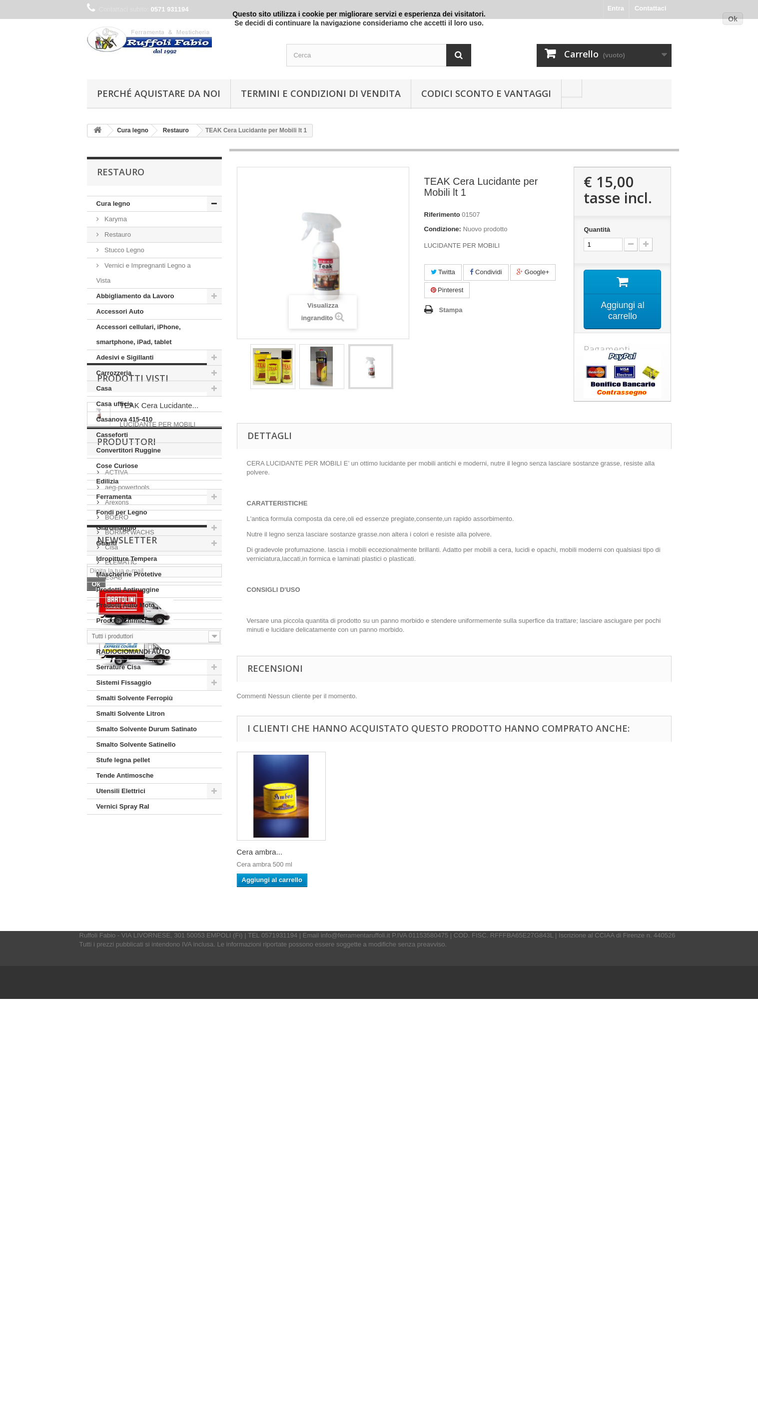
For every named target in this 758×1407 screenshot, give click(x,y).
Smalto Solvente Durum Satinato (146, 729)
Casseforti (112, 435)
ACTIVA (115, 959)
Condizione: (442, 229)
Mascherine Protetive (129, 574)
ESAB (112, 1064)
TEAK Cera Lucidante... (159, 872)
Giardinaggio (116, 527)
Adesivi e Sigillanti (125, 357)
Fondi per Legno (121, 512)
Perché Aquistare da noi (158, 93)
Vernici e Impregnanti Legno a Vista (143, 273)
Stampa (451, 310)
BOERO (116, 1004)
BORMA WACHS (128, 1019)
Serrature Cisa (118, 667)
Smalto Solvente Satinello (136, 744)
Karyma (115, 219)
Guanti (106, 543)
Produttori (126, 932)
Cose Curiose (117, 465)
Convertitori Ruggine (128, 450)
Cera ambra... (260, 852)
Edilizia (107, 481)
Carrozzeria (114, 373)
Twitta (443, 272)
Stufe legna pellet (123, 760)
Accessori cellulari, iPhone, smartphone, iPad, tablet (138, 334)
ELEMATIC (120, 1049)
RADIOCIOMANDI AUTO (133, 651)
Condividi (486, 272)
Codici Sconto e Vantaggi (486, 93)
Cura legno (113, 203)
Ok (733, 19)
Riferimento (442, 214)
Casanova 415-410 (124, 419)
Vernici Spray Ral (122, 806)
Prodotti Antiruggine (127, 589)
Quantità (597, 229)
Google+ (533, 272)
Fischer (114, 1094)
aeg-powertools (126, 974)
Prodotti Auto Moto (125, 605)
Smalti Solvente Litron (130, 713)
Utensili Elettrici (120, 791)
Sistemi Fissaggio (124, 682)
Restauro (117, 234)
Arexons (116, 989)
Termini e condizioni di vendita (321, 93)
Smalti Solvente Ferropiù (134, 698)
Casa (104, 388)
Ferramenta (114, 496)
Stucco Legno (123, 250)
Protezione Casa (121, 636)
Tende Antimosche (125, 775)
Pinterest (447, 290)
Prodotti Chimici (121, 620)
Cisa (110, 1034)
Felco (112, 1079)
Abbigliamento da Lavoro (135, 296)
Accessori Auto (120, 311)
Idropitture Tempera (126, 558)
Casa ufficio (114, 404)
